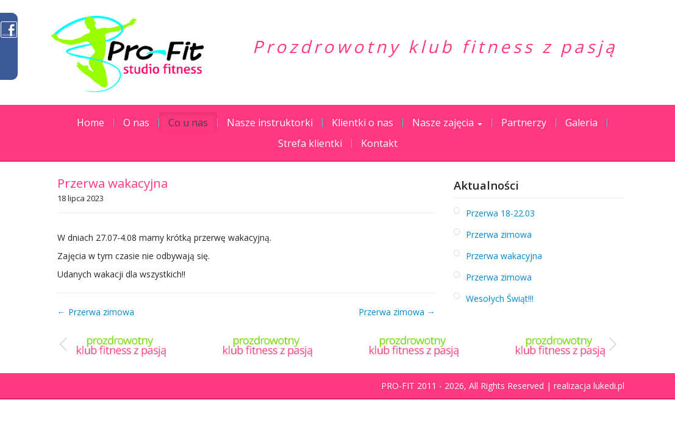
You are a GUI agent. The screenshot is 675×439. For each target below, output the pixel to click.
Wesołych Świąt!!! (500, 298)
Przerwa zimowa (499, 234)
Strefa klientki (310, 143)
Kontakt (379, 143)
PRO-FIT (398, 385)
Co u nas (188, 122)
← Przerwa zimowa (95, 312)
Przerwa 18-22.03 (500, 213)
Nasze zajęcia (447, 122)
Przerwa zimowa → (397, 312)
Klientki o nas (362, 122)
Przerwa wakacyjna (504, 256)
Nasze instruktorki (270, 122)
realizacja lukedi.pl (589, 385)
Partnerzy (523, 122)
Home (90, 122)
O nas (136, 122)
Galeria (581, 122)
